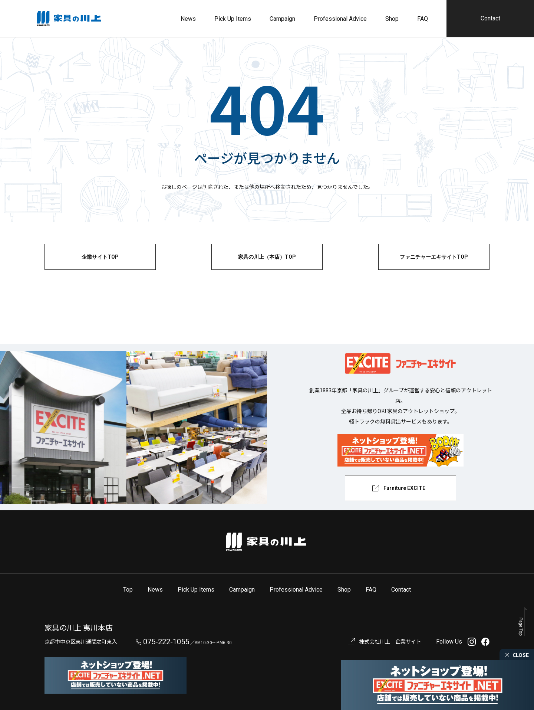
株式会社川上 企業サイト (390, 641)
